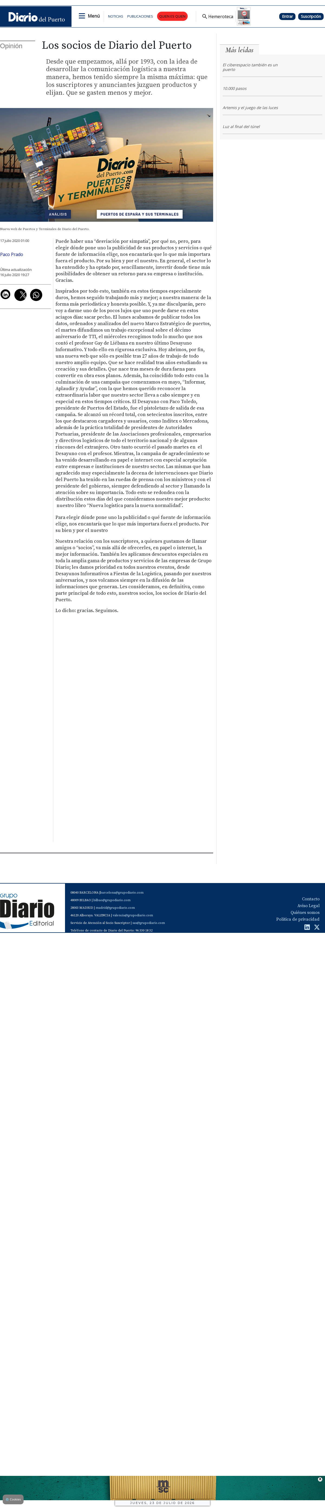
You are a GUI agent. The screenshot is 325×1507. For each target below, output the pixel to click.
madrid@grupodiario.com (115, 908)
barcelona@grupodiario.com (122, 893)
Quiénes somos (305, 912)
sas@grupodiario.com (148, 923)
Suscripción (311, 16)
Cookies (13, 1499)
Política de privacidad (298, 919)
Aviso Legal (308, 905)
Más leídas (239, 49)
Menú (94, 16)
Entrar (287, 16)
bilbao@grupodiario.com (112, 900)
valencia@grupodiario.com (133, 915)
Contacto (311, 899)
